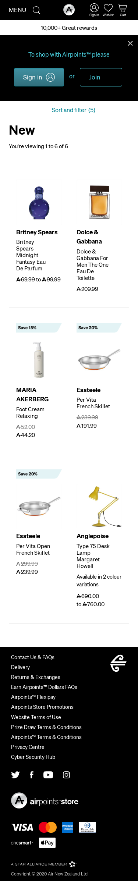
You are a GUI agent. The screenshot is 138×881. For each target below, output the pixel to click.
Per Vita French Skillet (93, 403)
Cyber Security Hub (33, 756)
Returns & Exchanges (35, 677)
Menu (17, 10)
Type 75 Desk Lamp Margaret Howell (93, 555)
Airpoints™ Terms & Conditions (46, 736)
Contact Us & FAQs (32, 657)
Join (94, 77)
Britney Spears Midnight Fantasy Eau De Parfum (31, 255)
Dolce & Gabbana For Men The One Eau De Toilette (93, 264)
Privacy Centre (28, 746)
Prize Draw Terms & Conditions (46, 727)
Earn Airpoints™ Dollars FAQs (44, 686)
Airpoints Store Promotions (42, 706)
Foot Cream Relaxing (30, 412)
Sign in (32, 77)
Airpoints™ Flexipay (33, 696)
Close (130, 42)
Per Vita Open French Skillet (33, 549)
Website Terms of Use (36, 717)
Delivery (20, 667)
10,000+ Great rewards (69, 27)
